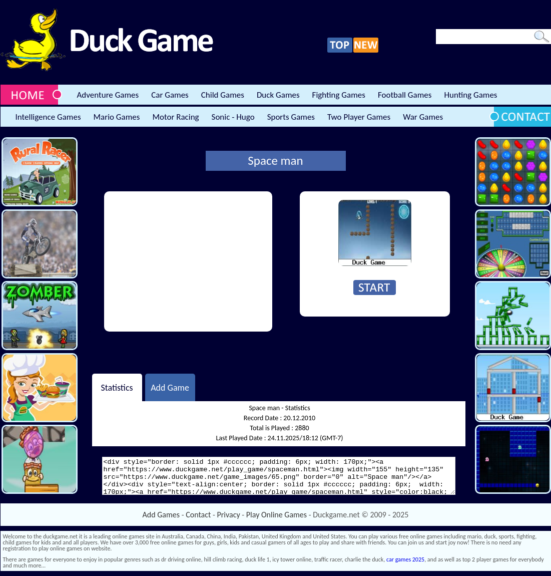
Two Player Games (358, 117)
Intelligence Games (48, 117)
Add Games (161, 514)
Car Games (170, 95)
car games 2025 (405, 559)
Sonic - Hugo (233, 117)
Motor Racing (175, 117)
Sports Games (291, 117)
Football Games (404, 95)
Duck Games (278, 95)
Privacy (228, 514)
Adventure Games (108, 95)
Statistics (117, 387)
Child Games (222, 95)
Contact (198, 514)
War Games (423, 117)
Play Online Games (276, 514)
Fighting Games (338, 95)
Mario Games (117, 117)
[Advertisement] (188, 261)
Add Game (170, 387)
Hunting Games (470, 95)
